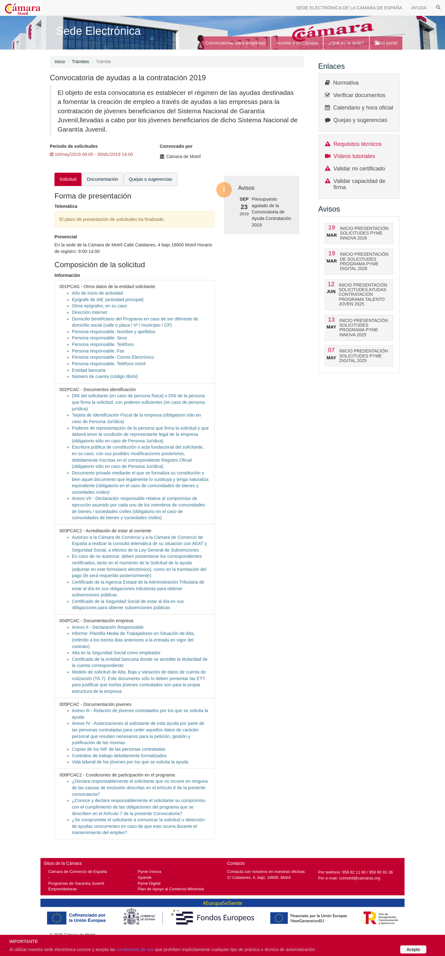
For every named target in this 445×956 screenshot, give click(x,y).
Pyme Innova (150, 871)
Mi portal (386, 42)
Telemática (65, 206)
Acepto (413, 949)
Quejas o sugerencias (150, 179)
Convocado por (176, 146)
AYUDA (419, 7)
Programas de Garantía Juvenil (76, 883)
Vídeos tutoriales (354, 156)
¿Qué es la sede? (346, 42)
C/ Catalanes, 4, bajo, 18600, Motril (259, 877)
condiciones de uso (135, 949)
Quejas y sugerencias (360, 120)
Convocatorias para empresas (235, 42)
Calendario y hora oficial (363, 108)
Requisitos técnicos (358, 144)
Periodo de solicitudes (74, 146)
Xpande (145, 877)
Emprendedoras (62, 889)
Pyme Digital (149, 883)
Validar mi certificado (359, 169)
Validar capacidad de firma (360, 184)
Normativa (346, 83)
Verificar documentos (359, 95)
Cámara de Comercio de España (77, 871)
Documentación (102, 179)
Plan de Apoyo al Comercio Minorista (171, 889)
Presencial (65, 236)
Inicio (59, 61)
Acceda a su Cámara (297, 42)
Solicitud (68, 179)
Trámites (80, 61)
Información (67, 275)
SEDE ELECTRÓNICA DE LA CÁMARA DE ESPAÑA (349, 7)
